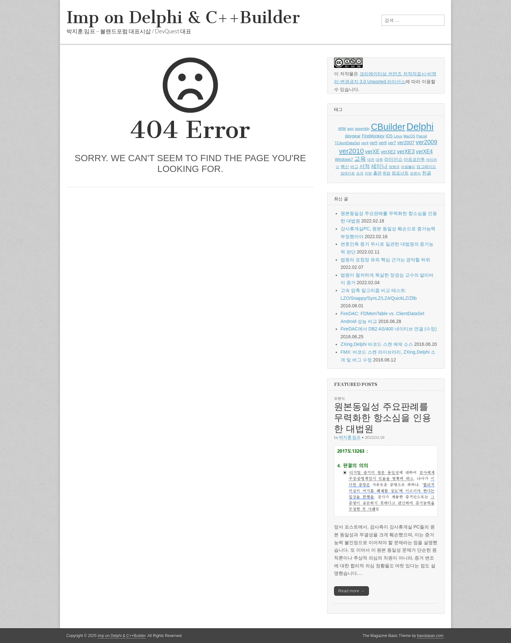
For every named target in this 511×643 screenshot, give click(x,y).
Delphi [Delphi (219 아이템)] (419, 126)
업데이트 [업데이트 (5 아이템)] (348, 173)
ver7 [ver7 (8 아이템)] (392, 143)
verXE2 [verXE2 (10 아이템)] (388, 151)
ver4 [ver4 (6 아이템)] (364, 143)
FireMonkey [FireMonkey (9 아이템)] (373, 135)
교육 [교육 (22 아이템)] (360, 159)
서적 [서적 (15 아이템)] (364, 166)
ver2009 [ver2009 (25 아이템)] (426, 142)
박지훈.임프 (350, 437)
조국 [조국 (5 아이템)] (359, 173)
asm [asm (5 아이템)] (350, 128)
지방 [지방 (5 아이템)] (368, 173)
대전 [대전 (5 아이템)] (370, 159)
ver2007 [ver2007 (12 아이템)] (406, 142)
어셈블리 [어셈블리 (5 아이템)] (408, 167)
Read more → (351, 591)
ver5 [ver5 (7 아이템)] (374, 143)
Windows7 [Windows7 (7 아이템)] (344, 159)
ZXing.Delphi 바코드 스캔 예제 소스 (377, 344)
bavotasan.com (430, 636)
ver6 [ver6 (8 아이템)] (383, 143)
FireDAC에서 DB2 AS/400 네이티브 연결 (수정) (389, 328)
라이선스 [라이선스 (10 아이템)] (393, 159)
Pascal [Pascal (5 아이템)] (421, 136)
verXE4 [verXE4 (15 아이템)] (424, 151)
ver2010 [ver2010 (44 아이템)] (351, 151)
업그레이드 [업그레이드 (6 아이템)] (426, 167)
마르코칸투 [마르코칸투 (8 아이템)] (414, 159)
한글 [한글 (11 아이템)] (426, 173)
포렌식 (339, 398)
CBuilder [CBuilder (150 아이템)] (388, 127)
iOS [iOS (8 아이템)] (389, 136)
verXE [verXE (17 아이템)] (372, 151)
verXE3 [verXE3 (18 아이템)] (406, 151)
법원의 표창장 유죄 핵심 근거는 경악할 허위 (385, 259)
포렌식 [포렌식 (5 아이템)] (415, 173)
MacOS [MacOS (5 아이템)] (409, 136)
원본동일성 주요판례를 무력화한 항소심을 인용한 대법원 (382, 417)
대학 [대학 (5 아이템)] (379, 159)
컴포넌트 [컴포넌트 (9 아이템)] (400, 173)
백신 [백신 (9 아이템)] (345, 166)
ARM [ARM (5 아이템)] (342, 128)
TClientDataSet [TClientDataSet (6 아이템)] (347, 143)
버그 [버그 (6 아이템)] (354, 167)
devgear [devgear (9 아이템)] (353, 135)
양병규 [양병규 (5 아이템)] (394, 167)
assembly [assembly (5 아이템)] (362, 128)
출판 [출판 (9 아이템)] (377, 173)
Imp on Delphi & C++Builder (183, 17)
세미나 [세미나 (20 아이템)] (379, 166)
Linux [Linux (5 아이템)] (398, 136)
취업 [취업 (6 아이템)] (386, 173)
